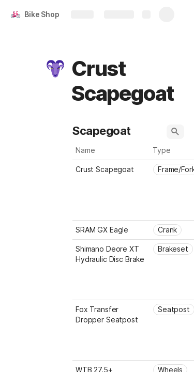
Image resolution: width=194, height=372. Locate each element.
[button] (55, 69)
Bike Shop (41, 14)
